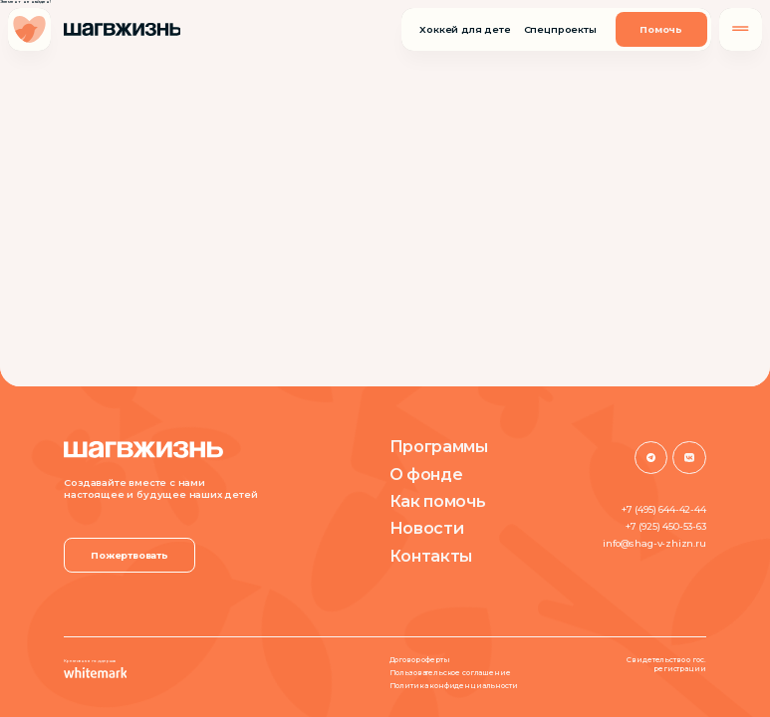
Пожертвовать (129, 555)
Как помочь (437, 501)
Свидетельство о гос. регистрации (666, 664)
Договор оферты (419, 660)
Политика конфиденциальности (453, 686)
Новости (426, 528)
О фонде (426, 474)
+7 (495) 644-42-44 (664, 509)
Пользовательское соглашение (450, 673)
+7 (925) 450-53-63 (666, 526)
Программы (438, 446)
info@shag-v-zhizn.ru (654, 543)
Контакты (430, 556)
